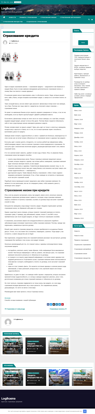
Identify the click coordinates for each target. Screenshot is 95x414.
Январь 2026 (78, 133)
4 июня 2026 (10, 380)
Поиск (76, 31)
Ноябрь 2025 (78, 142)
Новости (12, 17)
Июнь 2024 (78, 169)
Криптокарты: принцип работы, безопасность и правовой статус (82, 75)
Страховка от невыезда (15, 309)
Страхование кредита (21, 36)
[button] (89, 19)
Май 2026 (77, 115)
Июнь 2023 (78, 200)
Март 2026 (77, 124)
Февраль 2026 (79, 128)
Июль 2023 (78, 196)
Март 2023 (77, 214)
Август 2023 (78, 191)
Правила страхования (28, 17)
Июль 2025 (78, 146)
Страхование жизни (48, 17)
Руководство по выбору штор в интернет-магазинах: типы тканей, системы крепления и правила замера (82, 85)
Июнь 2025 (78, 151)
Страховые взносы (58, 309)
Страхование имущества (13, 21)
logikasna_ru (15, 41)
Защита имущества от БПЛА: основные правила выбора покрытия (82, 67)
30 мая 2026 (79, 380)
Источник (7, 298)
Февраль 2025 (79, 160)
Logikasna (8, 8)
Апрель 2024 (78, 178)
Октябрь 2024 (78, 164)
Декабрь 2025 (78, 137)
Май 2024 (77, 173)
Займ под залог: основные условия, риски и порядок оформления (83, 95)
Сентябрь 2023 (79, 187)
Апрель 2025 (78, 155)
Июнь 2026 (78, 110)
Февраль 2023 (79, 218)
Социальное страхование (36, 21)
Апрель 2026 (78, 119)
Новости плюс (78, 235)
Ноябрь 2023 (78, 182)
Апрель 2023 (78, 209)
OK (85, 411)
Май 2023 (77, 205)
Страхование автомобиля (70, 17)
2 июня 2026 (56, 380)
